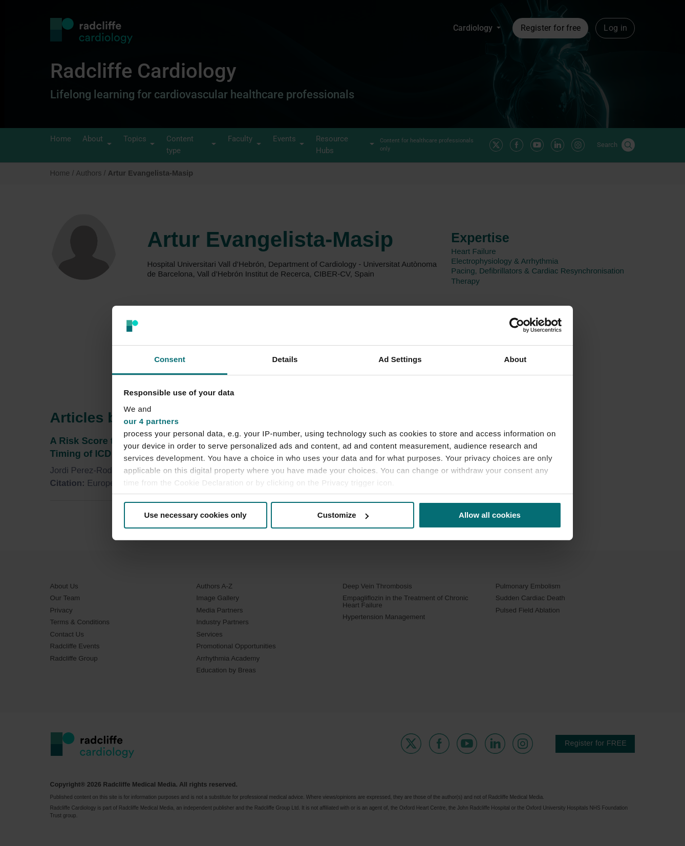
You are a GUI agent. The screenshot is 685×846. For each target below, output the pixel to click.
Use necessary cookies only (195, 515)
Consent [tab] (169, 359)
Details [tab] (285, 359)
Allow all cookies (490, 515)
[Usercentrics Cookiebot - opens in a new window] (517, 325)
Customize (343, 515)
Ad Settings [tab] (399, 359)
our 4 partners (151, 421)
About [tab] (515, 359)
